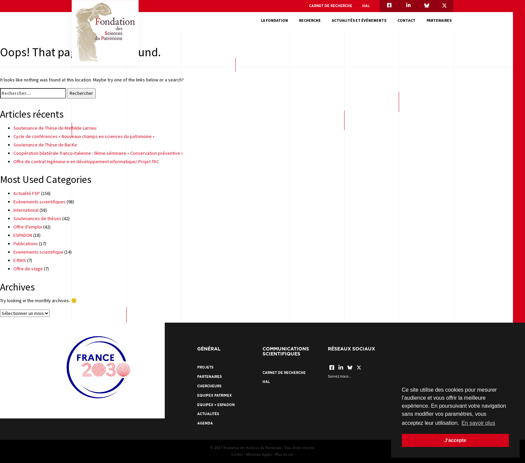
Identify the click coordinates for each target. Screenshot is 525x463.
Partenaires (440, 20)
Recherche (311, 20)
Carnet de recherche (330, 6)
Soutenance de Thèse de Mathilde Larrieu (54, 128)
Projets (205, 367)
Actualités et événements (360, 20)
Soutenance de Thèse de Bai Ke (45, 145)
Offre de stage (28, 269)
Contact (408, 20)
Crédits (237, 455)
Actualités (208, 414)
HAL (366, 6)
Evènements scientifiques (39, 202)
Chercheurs (209, 386)
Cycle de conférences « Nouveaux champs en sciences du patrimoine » (84, 136)
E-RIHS (19, 260)
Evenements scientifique (38, 252)
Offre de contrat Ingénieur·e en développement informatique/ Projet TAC (86, 161)
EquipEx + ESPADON (216, 405)
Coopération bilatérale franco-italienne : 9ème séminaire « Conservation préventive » (98, 153)
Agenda (205, 423)
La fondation (276, 20)
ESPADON (22, 235)
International (26, 210)
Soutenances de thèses (37, 218)
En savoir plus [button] (478, 423)
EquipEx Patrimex (214, 395)
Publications (25, 244)
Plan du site (284, 455)
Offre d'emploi (27, 227)
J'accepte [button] (455, 440)
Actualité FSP (26, 193)
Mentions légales (259, 455)
